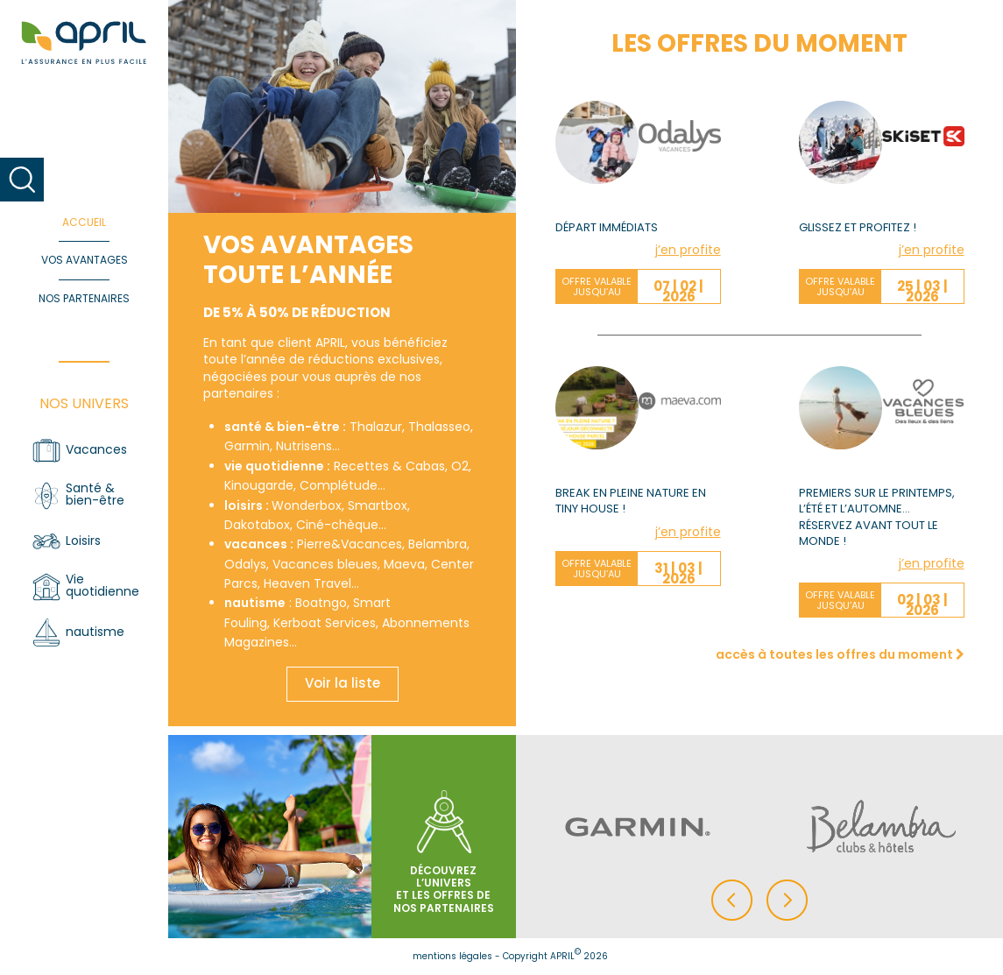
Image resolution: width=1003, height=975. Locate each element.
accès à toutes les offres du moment (840, 654)
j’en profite (688, 249)
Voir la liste (342, 683)
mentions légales (452, 956)
